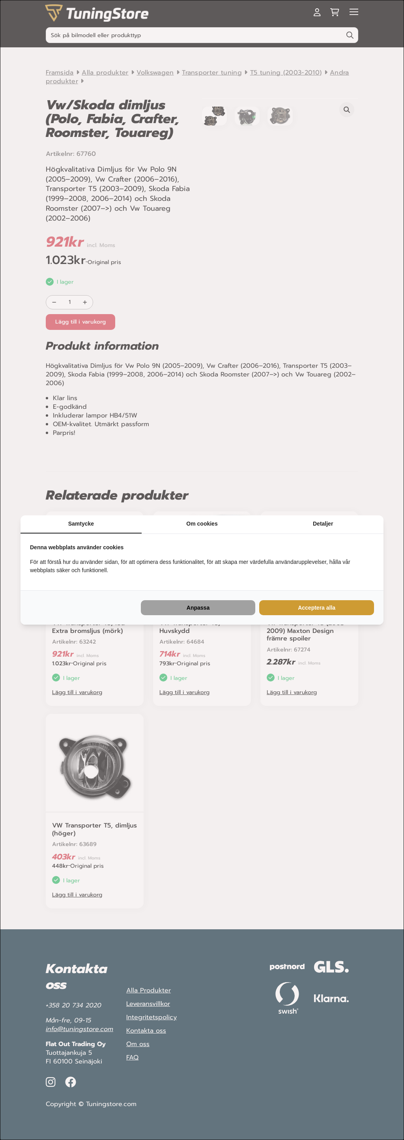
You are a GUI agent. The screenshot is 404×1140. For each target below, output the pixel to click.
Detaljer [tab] (323, 523)
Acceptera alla (316, 608)
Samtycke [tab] (81, 523)
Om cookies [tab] (201, 523)
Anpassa (198, 608)
